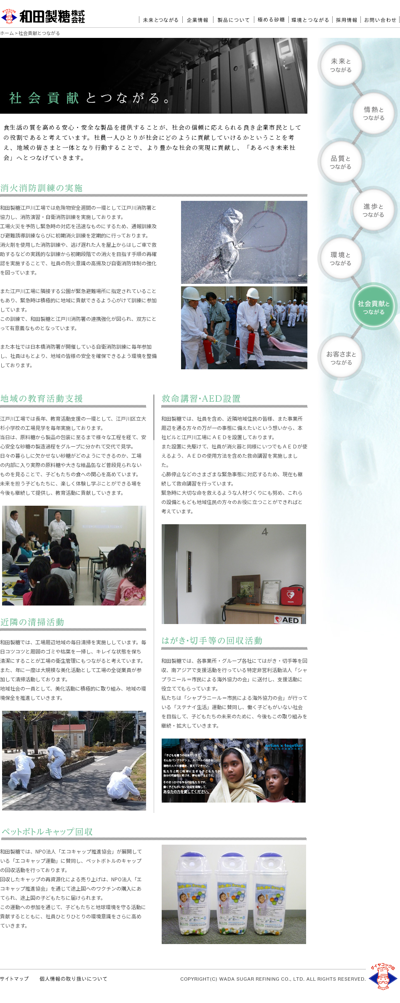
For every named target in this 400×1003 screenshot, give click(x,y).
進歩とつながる (358, 210)
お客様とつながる (358, 356)
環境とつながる (310, 16)
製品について (233, 16)
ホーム (7, 32)
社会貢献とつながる (358, 306)
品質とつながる (358, 161)
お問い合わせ (380, 16)
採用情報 (346, 16)
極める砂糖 (271, 16)
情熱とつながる (358, 113)
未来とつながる (160, 16)
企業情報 (197, 16)
